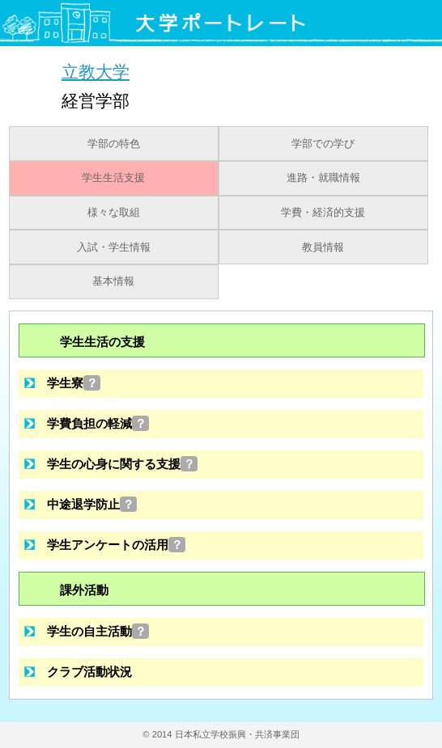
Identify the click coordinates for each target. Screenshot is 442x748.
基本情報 (113, 281)
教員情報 (323, 247)
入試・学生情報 (114, 247)
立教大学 (96, 71)
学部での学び (323, 144)
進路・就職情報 (323, 178)
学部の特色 (113, 144)
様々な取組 (113, 212)
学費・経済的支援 (323, 212)
